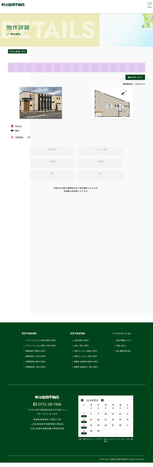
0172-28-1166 (47, 412)
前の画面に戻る (21, 54)
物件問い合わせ (135, 81)
